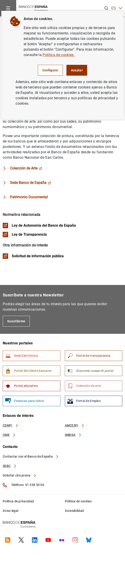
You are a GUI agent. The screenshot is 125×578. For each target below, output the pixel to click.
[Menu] (8, 8)
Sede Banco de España (30, 183)
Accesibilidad (74, 511)
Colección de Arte (26, 168)
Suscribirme (16, 321)
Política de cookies (78, 501)
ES (116, 8)
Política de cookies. (59, 55)
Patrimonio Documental (29, 197)
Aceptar (77, 70)
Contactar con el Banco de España (31, 456)
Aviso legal (10, 511)
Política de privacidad (18, 501)
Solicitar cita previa (19, 475)
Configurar (50, 70)
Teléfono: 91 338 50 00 (23, 485)
